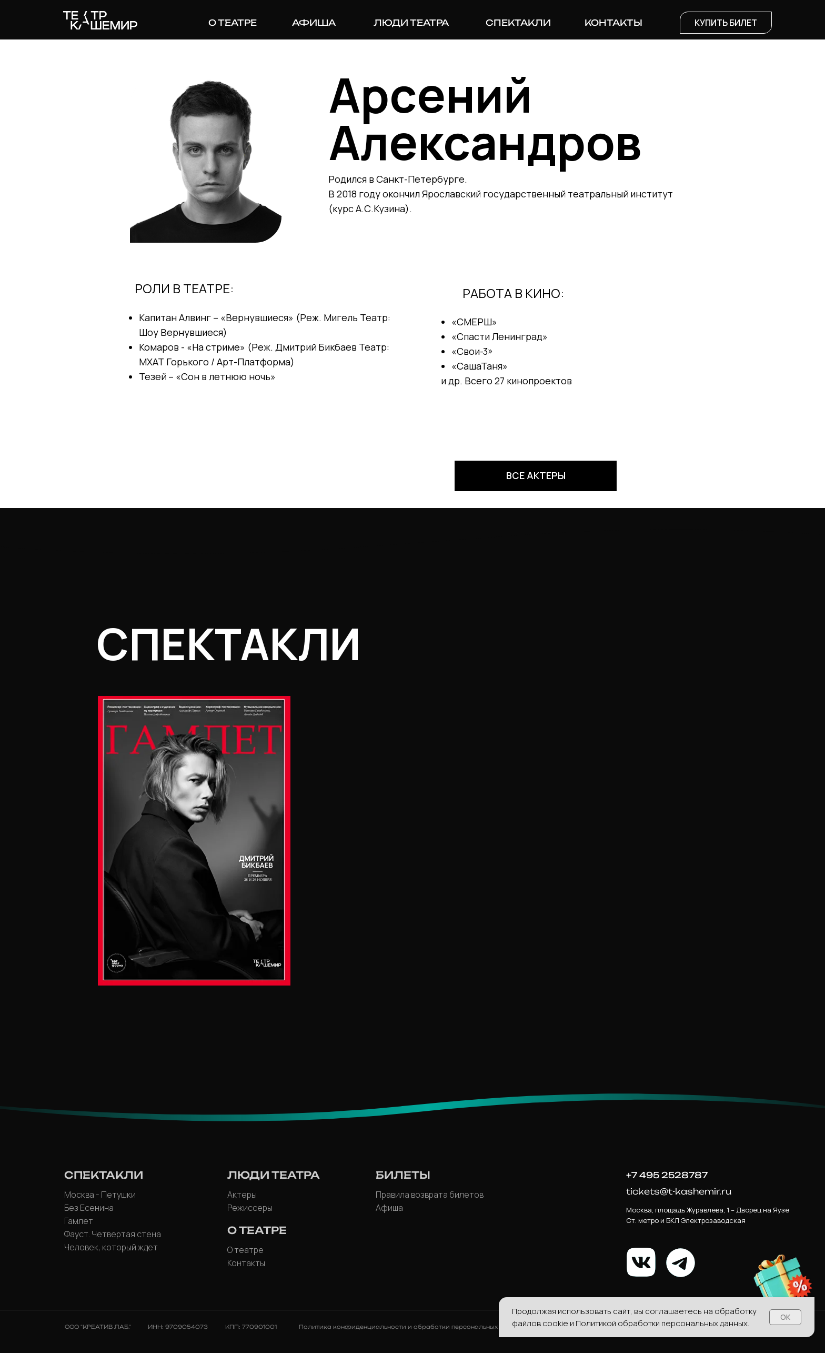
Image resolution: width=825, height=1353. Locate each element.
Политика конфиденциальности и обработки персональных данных (411, 1327)
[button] (726, 23)
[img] (194, 841)
